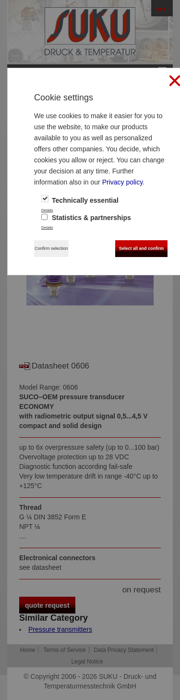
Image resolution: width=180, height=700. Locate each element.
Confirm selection (51, 248)
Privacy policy (122, 182)
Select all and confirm (141, 248)
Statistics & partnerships (86, 217)
